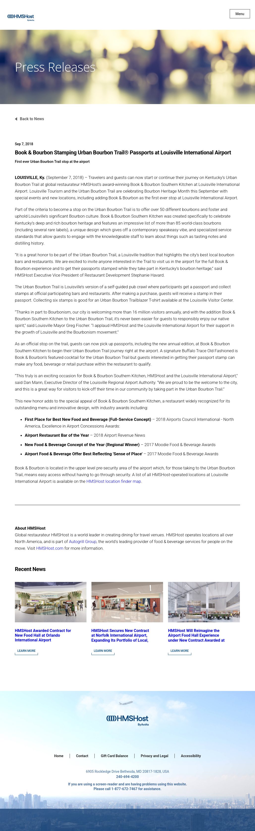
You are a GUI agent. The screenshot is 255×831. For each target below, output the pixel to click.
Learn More (26, 651)
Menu (239, 14)
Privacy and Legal (154, 756)
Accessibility (191, 756)
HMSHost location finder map (113, 481)
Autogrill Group (82, 541)
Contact (82, 756)
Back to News (32, 118)
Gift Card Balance (114, 756)
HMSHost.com (49, 548)
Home (58, 756)
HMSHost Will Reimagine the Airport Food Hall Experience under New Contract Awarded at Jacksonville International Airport (196, 640)
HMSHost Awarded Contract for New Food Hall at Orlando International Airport (43, 635)
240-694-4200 (127, 777)
